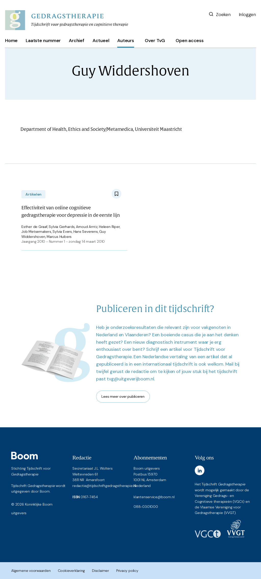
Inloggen (247, 14)
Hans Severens (85, 231)
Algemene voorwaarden (31, 570)
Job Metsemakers (36, 231)
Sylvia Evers (62, 231)
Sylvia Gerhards (61, 226)
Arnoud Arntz (86, 226)
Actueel (101, 40)
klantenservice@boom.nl (154, 497)
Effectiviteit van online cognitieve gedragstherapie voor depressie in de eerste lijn (70, 211)
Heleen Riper (109, 226)
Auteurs (125, 40)
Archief (76, 40)
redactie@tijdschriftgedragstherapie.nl (104, 485)
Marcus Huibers (59, 236)
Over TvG (155, 40)
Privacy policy (127, 570)
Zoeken (219, 14)
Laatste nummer (43, 40)
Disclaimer (100, 570)
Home (11, 40)
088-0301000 (146, 506)
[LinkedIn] (199, 470)
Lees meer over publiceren (123, 396)
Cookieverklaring (71, 570)
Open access (190, 40)
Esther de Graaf (34, 226)
